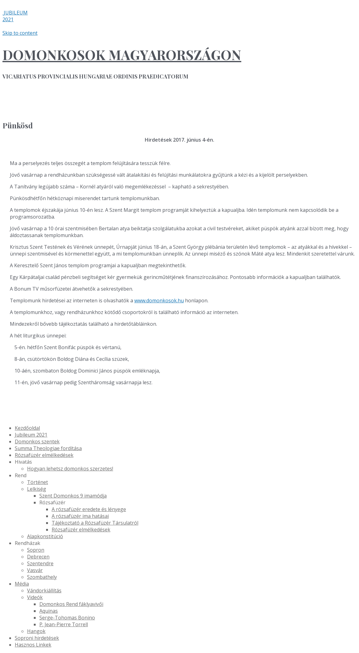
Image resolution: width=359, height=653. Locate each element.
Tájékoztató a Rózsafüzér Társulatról (95, 522)
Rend (20, 475)
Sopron (35, 549)
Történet (37, 482)
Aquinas (48, 610)
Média (22, 583)
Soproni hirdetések (37, 638)
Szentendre (40, 563)
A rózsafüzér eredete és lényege (89, 509)
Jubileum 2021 (31, 434)
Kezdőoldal (27, 428)
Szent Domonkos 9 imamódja (73, 495)
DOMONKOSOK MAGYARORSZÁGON (121, 54)
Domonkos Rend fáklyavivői (71, 604)
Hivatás (23, 461)
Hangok (36, 631)
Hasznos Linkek (33, 644)
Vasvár (35, 570)
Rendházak (27, 543)
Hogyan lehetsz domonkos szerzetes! (70, 468)
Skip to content (19, 33)
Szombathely (42, 577)
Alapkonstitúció (45, 536)
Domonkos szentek (37, 441)
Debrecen (38, 556)
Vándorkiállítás (44, 590)
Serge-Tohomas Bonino (67, 617)
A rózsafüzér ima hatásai (80, 516)
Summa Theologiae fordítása (48, 448)
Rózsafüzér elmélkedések (44, 455)
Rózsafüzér (52, 502)
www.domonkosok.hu (159, 300)
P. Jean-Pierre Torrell (63, 624)
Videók (35, 597)
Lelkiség (36, 489)
